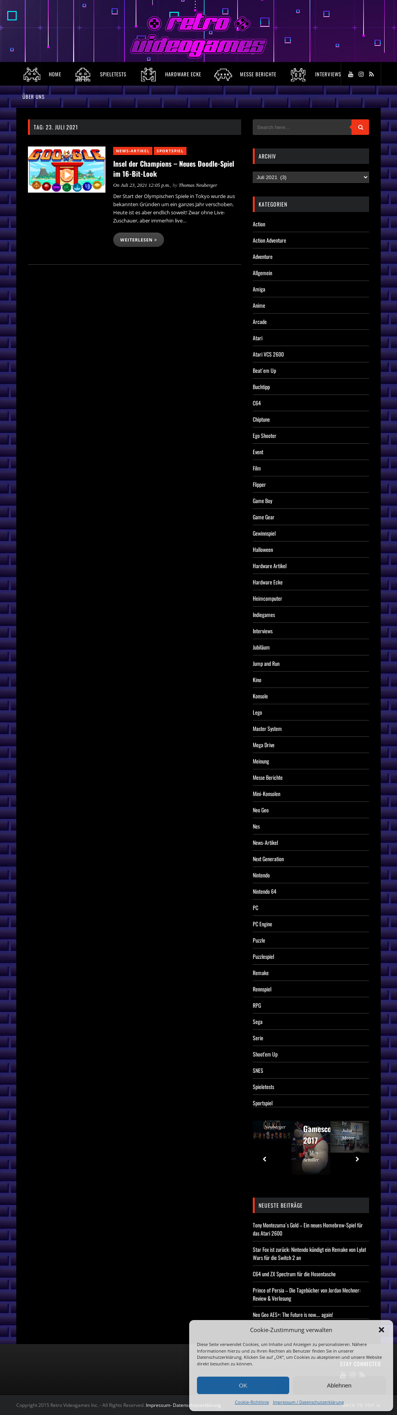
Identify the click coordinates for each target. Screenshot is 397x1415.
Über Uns (33, 96)
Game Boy (262, 500)
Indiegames (264, 614)
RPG (257, 1005)
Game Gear (263, 517)
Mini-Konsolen (266, 793)
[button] (381, 1330)
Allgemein (262, 273)
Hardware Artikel (270, 566)
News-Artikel (133, 150)
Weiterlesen (138, 240)
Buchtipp (261, 387)
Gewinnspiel (264, 533)
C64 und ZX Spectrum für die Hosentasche (294, 1274)
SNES (258, 1070)
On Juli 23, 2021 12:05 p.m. (141, 185)
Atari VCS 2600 (268, 354)
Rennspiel (262, 989)
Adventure (263, 256)
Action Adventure (269, 240)
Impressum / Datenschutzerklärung (308, 1402)
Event (258, 452)
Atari (257, 338)
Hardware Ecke (268, 582)
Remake (261, 973)
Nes (256, 826)
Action (259, 224)
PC (255, 907)
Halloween (263, 549)
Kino (257, 680)
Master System (267, 728)
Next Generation (268, 859)
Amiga (259, 289)
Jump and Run (266, 663)
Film (257, 468)
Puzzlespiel (263, 956)
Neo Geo (261, 810)
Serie (258, 1038)
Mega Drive (263, 745)
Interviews (263, 631)
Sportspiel (170, 150)
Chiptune (261, 419)
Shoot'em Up (265, 1054)
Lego (257, 712)
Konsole (260, 696)
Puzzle (259, 940)
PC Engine (262, 924)
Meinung (261, 761)
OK (243, 1385)
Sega (257, 1021)
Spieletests (263, 1086)
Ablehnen (339, 1385)
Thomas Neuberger (198, 185)
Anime (259, 305)
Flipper (259, 484)
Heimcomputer (267, 598)
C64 (257, 403)
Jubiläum (261, 647)
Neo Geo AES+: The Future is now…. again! (293, 1314)
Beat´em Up (264, 370)
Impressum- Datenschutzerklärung (184, 1405)
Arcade (260, 321)
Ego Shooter (264, 435)
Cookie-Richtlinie (252, 1402)
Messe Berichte (268, 777)
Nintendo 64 (264, 891)
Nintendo (261, 875)
